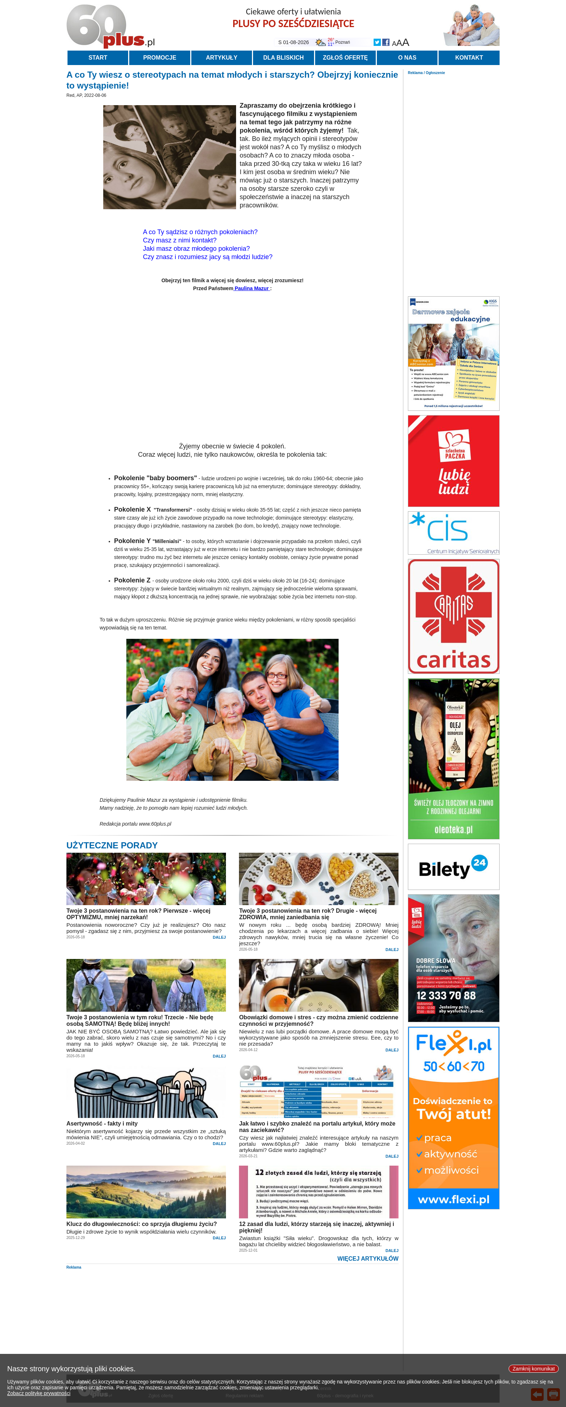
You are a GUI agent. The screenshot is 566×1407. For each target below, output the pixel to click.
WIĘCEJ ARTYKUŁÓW (368, 1259)
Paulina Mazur (251, 288)
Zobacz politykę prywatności (38, 1393)
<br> (232, 367)
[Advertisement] (454, 183)
